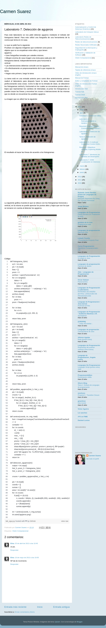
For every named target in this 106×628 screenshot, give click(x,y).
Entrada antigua (61, 607)
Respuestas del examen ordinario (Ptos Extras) (86, 348)
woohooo (81, 393)
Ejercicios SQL (83, 232)
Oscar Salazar (83, 280)
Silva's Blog (82, 383)
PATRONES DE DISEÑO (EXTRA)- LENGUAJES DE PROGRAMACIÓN (87, 294)
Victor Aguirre (83, 409)
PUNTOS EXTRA (84, 306)
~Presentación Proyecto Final (88, 240)
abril (81, 113)
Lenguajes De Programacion (89, 365)
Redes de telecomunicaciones (86, 42)
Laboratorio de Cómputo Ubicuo (87, 32)
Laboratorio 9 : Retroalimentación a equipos (87, 121)
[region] (37, 389)
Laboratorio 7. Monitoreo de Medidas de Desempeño (89, 155)
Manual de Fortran (82, 78)
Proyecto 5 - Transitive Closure (88, 395)
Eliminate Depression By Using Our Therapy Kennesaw (88, 200)
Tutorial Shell (80, 95)
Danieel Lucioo (84, 420)
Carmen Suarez (15, 11)
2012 (80, 177)
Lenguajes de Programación (89, 256)
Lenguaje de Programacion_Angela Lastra (86, 357)
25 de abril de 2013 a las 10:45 (26, 543)
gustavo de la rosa (85, 222)
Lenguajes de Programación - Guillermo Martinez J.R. (89, 313)
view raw (64, 521)
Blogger (79, 622)
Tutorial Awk (79, 92)
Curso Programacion (86, 246)
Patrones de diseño (84, 266)
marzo (82, 166)
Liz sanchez (82, 413)
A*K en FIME (83, 417)
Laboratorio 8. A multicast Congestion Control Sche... (90, 143)
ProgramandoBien (85, 375)
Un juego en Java (84, 258)
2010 (80, 183)
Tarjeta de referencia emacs (85, 70)
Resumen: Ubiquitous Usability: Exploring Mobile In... (90, 149)
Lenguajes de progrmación (88, 329)
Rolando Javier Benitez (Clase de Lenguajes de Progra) (87, 194)
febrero (83, 169)
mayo (82, 110)
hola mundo (82, 403)
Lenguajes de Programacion (89, 212)
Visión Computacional (20, 531)
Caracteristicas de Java (86, 331)
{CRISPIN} (82, 322)
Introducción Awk (81, 89)
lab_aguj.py (11, 521)
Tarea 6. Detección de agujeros (87, 138)
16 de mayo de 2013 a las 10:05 (27, 557)
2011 (80, 180)
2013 (80, 107)
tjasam (57, 622)
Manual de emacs (81, 67)
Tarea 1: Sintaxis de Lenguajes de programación (88, 386)
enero (82, 172)
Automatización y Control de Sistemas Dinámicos (85, 28)
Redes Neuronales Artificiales (86, 45)
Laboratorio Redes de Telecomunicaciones (83, 38)
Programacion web (84, 224)
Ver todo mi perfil (92, 459)
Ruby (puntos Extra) (85, 339)
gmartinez (82, 401)
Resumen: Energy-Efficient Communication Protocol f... (90, 127)
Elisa (12, 543)
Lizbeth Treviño (84, 238)
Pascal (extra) (83, 282)
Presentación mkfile (85, 377)
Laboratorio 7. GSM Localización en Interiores (89, 161)
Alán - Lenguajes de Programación (86, 273)
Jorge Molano (83, 206)
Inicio (40, 607)
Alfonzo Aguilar (84, 337)
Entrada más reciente (15, 607)
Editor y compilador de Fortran (86, 81)
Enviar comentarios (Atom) (25, 612)
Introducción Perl (81, 98)
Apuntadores (82, 316)
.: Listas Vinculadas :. (85, 324)
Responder (14, 550)
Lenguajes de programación (89, 230)
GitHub (32, 521)
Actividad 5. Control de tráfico (90, 116)
